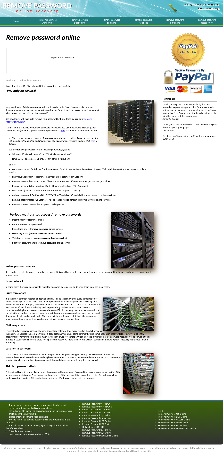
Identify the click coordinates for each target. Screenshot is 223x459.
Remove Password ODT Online (96, 429)
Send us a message (208, 8)
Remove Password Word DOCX (97, 406)
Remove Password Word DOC (96, 403)
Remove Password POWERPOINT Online (177, 428)
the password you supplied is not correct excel (31, 408)
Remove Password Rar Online (96, 418)
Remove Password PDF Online (96, 421)
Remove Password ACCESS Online (174, 419)
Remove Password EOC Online (96, 424)
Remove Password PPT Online (172, 425)
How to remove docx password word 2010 (29, 434)
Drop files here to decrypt (62, 57)
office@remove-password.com (201, 4)
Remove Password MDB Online (173, 422)
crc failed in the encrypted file (23, 413)
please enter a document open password (28, 416)
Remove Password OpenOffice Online (100, 435)
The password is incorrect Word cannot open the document (37, 405)
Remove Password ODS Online (96, 432)
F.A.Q (160, 411)
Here (63, 130)
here (93, 141)
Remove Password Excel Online (97, 412)
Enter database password (21, 431)
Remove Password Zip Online (96, 415)
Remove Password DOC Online (172, 416)
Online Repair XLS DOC (93, 427)
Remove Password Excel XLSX (96, 409)
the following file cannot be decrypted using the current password (40, 411)
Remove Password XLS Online (172, 413)
